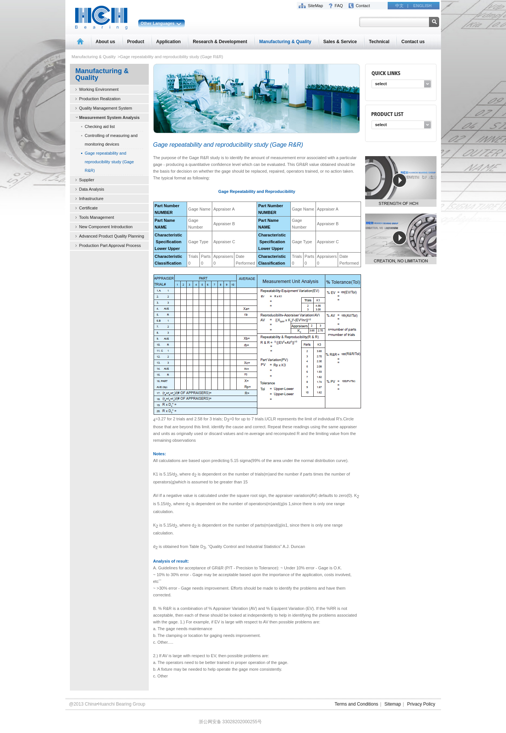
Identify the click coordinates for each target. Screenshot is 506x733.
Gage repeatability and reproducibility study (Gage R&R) (109, 162)
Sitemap (392, 704)
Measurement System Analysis (109, 117)
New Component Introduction (106, 226)
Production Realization (100, 98)
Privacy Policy (421, 704)
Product (135, 41)
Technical (379, 41)
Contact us (412, 41)
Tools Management (96, 217)
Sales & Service (340, 41)
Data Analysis (91, 189)
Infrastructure (91, 198)
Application (168, 41)
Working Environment (99, 89)
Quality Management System (105, 108)
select (381, 83)
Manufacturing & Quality (285, 41)
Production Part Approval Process (110, 245)
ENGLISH (422, 5)
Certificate (88, 208)
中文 (399, 5)
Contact (363, 5)
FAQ (339, 5)
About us (105, 41)
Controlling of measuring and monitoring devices (111, 139)
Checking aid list (100, 126)
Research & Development (220, 41)
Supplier (86, 180)
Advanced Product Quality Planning (111, 236)
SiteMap (315, 5)
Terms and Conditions (356, 704)
